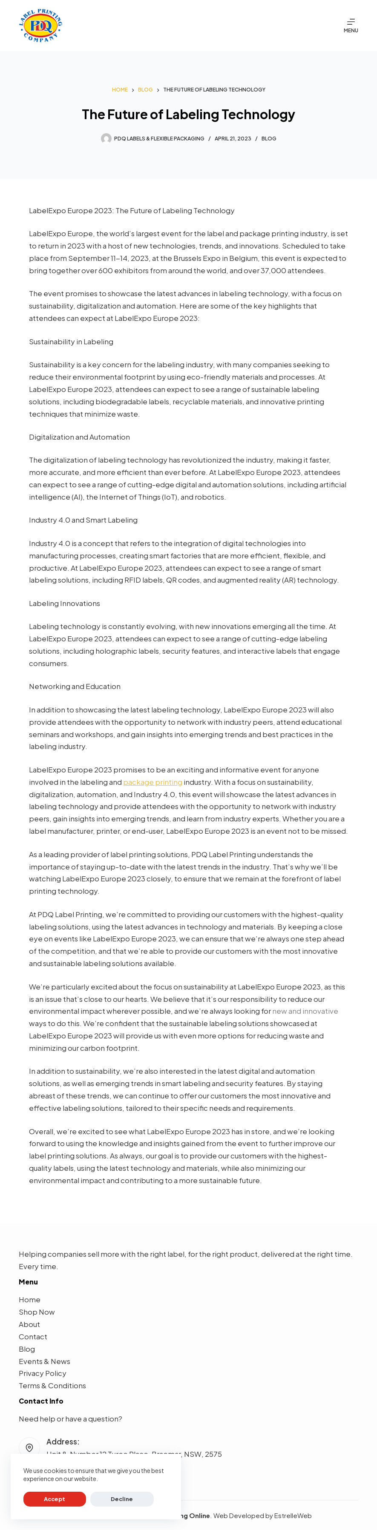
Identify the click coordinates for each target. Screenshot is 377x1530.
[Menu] (351, 25)
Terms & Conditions (52, 1385)
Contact (33, 1336)
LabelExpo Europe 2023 (70, 210)
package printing (152, 781)
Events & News (44, 1361)
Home (29, 1299)
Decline (86, 1499)
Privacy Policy (42, 1373)
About (29, 1324)
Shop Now (37, 1311)
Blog (269, 138)
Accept (42, 1499)
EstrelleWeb (293, 1515)
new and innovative (305, 1010)
